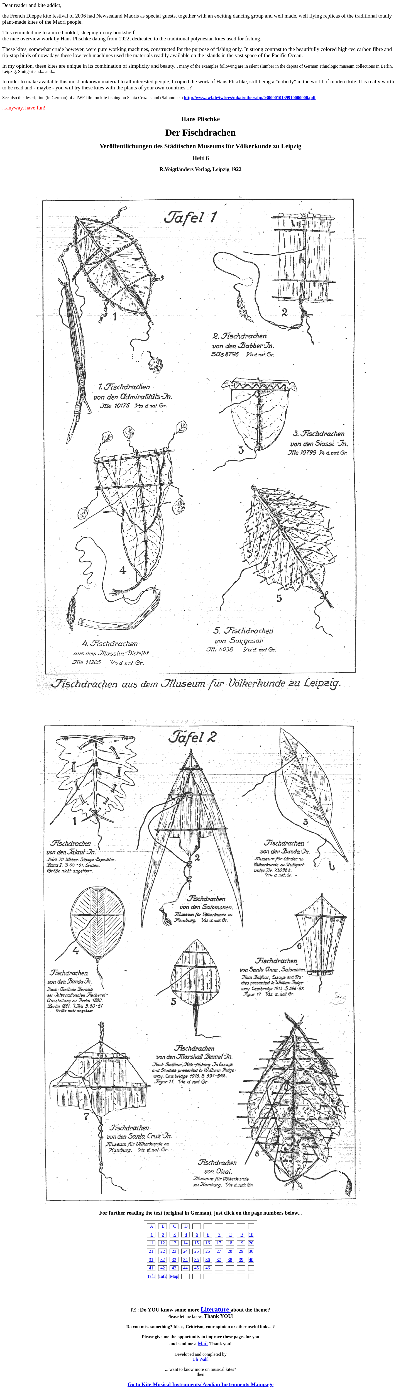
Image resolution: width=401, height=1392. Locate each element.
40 (251, 1259)
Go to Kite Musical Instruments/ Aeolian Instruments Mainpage (200, 1384)
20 (251, 1242)
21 (151, 1251)
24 (185, 1251)
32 (162, 1259)
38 (230, 1259)
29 (241, 1251)
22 (162, 1251)
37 (219, 1259)
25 (196, 1251)
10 (251, 1234)
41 (151, 1268)
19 (241, 1242)
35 (196, 1259)
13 (174, 1242)
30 (251, 1251)
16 (208, 1242)
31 (151, 1259)
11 (151, 1242)
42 (162, 1268)
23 (174, 1251)
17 (219, 1242)
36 (208, 1259)
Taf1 (151, 1276)
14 (185, 1242)
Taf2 (162, 1276)
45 (196, 1268)
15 (196, 1242)
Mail (203, 1343)
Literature (216, 1309)
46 (208, 1268)
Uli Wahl (200, 1359)
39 (241, 1259)
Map (174, 1276)
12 (162, 1242)
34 (185, 1259)
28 (230, 1251)
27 (219, 1251)
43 (174, 1268)
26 (208, 1251)
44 (185, 1268)
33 (174, 1259)
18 (230, 1242)
